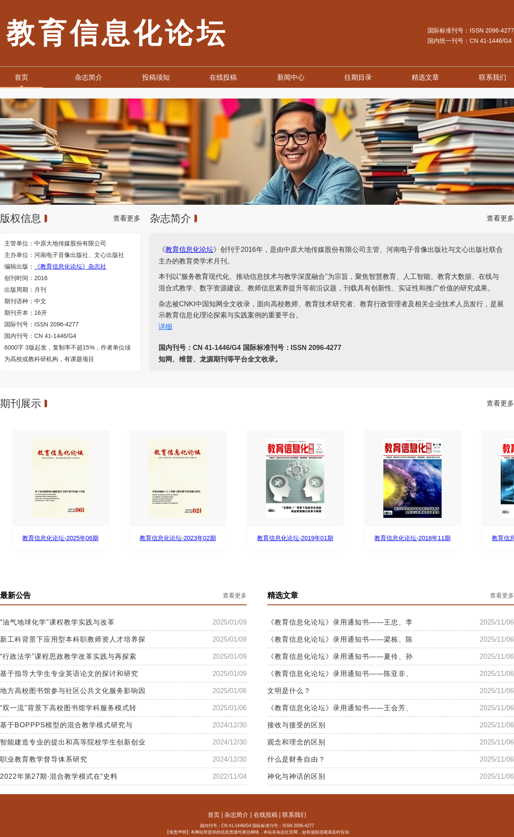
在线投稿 (223, 77)
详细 (165, 326)
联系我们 (492, 77)
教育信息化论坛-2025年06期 (61, 538)
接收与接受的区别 (296, 725)
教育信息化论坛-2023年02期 (178, 538)
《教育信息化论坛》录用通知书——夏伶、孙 (340, 656)
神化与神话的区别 (296, 776)
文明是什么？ (289, 691)
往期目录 (358, 77)
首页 (21, 77)
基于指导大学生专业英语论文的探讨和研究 (69, 673)
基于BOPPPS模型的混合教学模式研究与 (66, 725)
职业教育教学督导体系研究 (43, 759)
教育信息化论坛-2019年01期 (296, 538)
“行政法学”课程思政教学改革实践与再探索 (68, 656)
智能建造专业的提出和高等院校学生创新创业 (73, 742)
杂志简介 (88, 77)
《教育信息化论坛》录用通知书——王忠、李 (340, 622)
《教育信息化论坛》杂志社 (70, 266)
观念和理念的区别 (296, 742)
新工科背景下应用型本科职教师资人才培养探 (73, 639)
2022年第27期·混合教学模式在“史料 (59, 776)
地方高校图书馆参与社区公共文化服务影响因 (73, 691)
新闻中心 (291, 77)
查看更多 (126, 218)
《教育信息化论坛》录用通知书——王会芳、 (340, 708)
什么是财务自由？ (296, 759)
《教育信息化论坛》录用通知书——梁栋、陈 (340, 639)
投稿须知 (156, 77)
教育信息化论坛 (189, 249)
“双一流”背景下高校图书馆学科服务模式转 (68, 708)
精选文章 (425, 77)
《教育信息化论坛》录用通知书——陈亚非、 (340, 673)
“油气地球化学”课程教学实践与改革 (57, 622)
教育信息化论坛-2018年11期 (413, 538)
